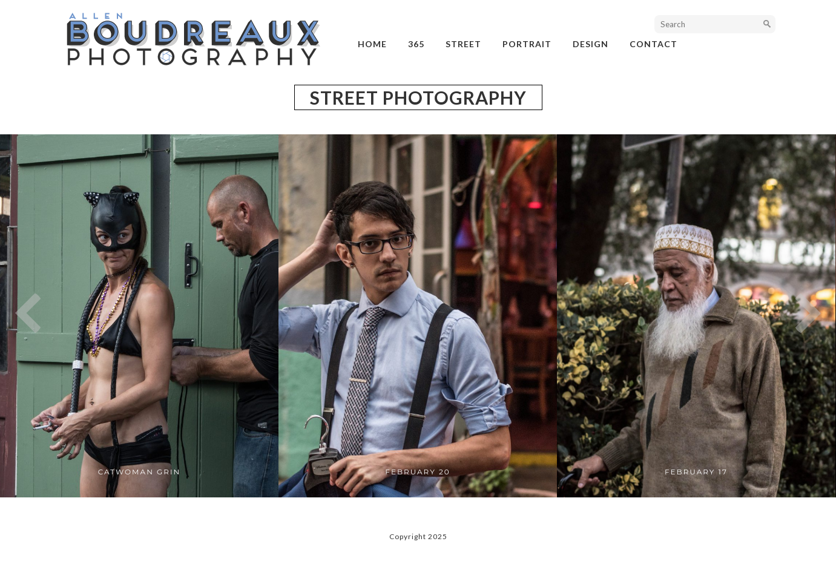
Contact (653, 44)
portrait (526, 44)
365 (416, 44)
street (463, 44)
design (590, 44)
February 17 (696, 471)
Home (372, 44)
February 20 (417, 471)
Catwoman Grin (139, 471)
